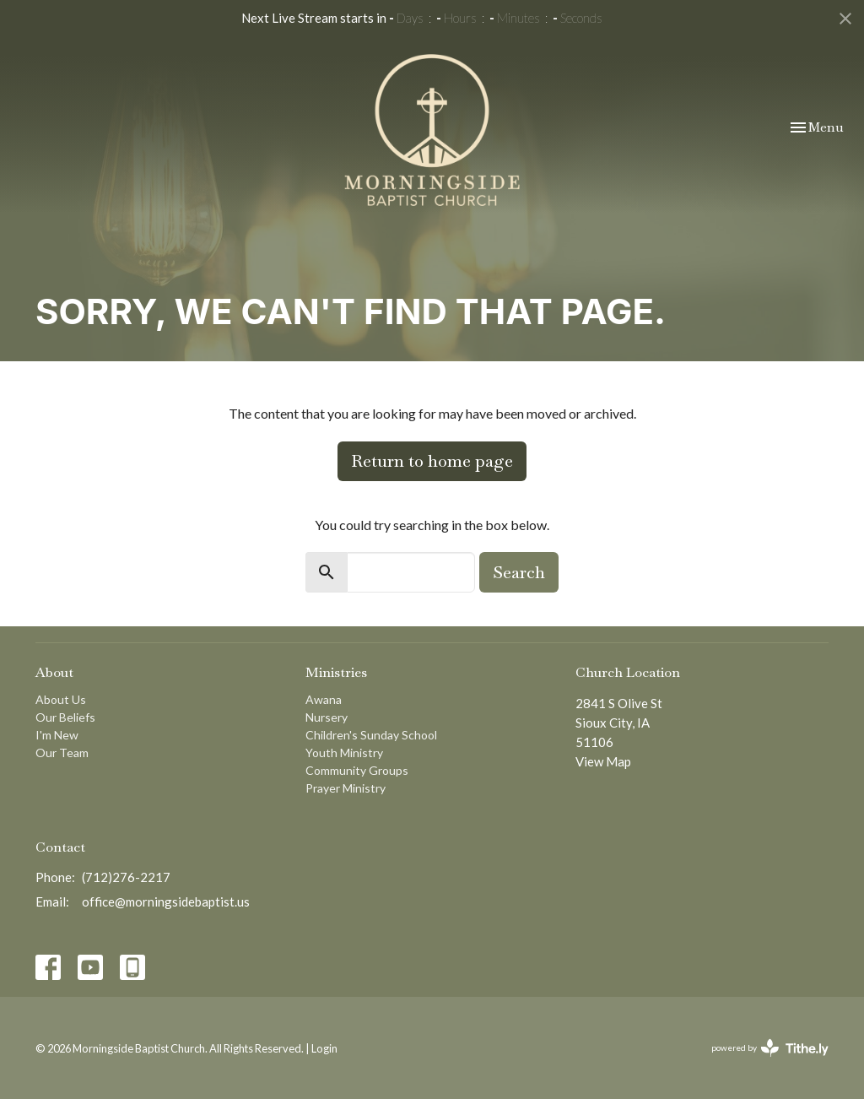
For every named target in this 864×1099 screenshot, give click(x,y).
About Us (60, 699)
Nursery (326, 717)
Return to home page (432, 461)
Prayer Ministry (345, 788)
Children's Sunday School (371, 735)
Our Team (62, 752)
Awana (323, 699)
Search (519, 572)
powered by (770, 1048)
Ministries (336, 672)
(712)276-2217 (126, 877)
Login (324, 1048)
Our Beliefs (65, 717)
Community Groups (356, 770)
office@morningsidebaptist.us (166, 901)
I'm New (56, 735)
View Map (603, 761)
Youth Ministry (344, 752)
